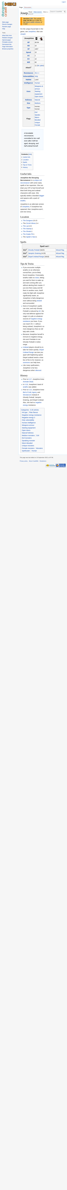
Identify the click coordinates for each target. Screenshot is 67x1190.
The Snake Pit (28, 234)
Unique (37, 122)
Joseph (23, 34)
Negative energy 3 (28, 417)
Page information (7, 46)
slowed (39, 301)
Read (30, 12)
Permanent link (6, 44)
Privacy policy (24, 461)
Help (3, 29)
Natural (37, 100)
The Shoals (27, 231)
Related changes (7, 37)
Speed (28, 52)
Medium (37, 103)
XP (28, 49)
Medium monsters (28, 435)
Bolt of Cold (27, 392)
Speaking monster (28, 441)
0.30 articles (34, 410)
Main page (5, 22)
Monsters (39, 448)
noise (37, 278)
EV (28, 59)
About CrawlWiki (33, 461)
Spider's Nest (31, 237)
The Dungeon (28, 220)
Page (21, 7)
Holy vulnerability (28, 420)
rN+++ (37, 73)
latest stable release (33, 22)
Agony (34, 392)
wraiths (22, 201)
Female (37, 125)
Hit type (24, 412)
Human (37, 83)
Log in (64, 2)
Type (28, 108)
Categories (25, 410)
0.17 (30, 379)
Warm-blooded (27, 443)
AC (28, 56)
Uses (28, 91)
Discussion (27, 7)
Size (28, 103)
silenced (38, 370)
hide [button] (30, 154)
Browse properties (7, 49)
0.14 (30, 390)
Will (28, 62)
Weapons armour (28, 425)
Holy (36, 76)
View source (37, 12)
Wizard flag (60, 250)
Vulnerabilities (28, 76)
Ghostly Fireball (33, 250)
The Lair (26, 226)
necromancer (25, 183)
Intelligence (28, 83)
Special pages (6, 40)
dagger (41, 196)
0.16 (26, 384)
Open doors (39, 96)
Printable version (7, 42)
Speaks (37, 115)
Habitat (28, 80)
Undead (26, 347)
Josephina (32, 31)
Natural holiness (27, 433)
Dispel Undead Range (36, 257)
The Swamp (27, 229)
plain (42, 65)
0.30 (31, 19)
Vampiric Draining (34, 253)
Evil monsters (27, 438)
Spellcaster (26, 451)
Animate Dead (28, 382)
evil (40, 180)
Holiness (28, 100)
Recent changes (7, 24)
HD (28, 46)
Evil (36, 112)
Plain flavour (33, 412)
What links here (7, 35)
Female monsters (28, 448)
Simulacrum (27, 395)
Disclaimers (43, 461)
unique (36, 180)
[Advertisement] (56, 45)
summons (26, 362)
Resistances (28, 73)
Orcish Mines (31, 223)
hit (38, 65)
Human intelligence (29, 423)
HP (28, 42)
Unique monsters (28, 446)
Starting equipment (29, 428)
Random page (6, 26)
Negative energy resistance (31, 415)
